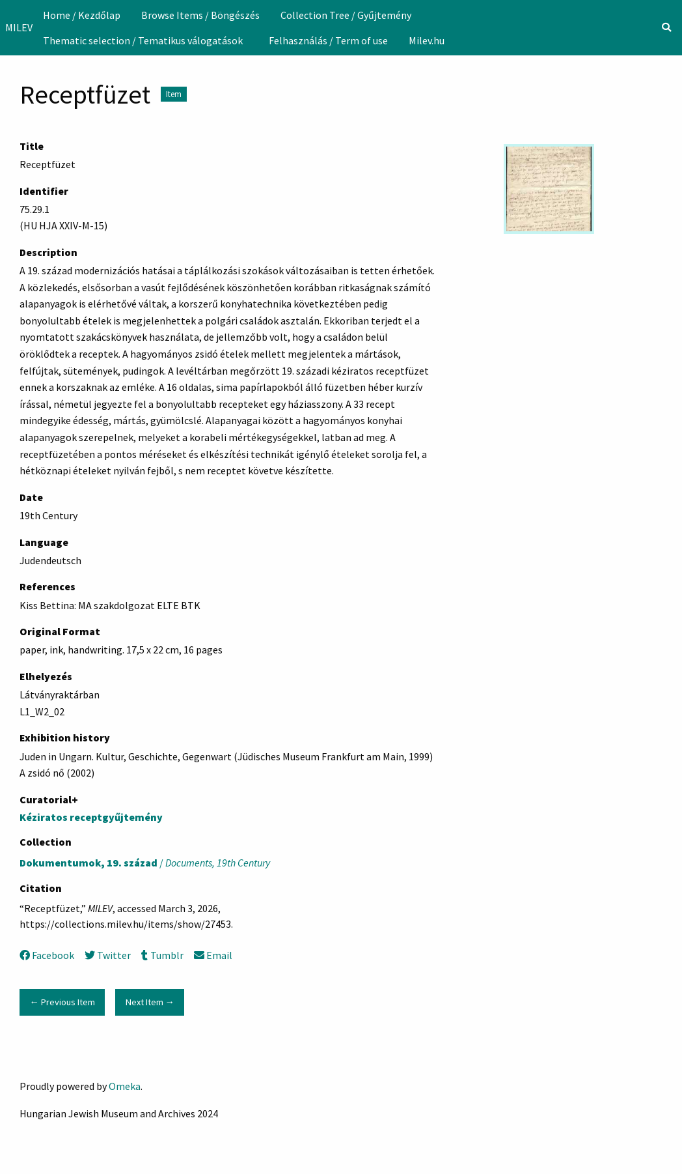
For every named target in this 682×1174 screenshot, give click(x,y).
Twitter (108, 955)
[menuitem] (82, 15)
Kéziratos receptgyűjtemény (91, 816)
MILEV (19, 27)
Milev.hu (426, 40)
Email (213, 955)
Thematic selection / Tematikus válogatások (143, 40)
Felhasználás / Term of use (328, 40)
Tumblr (162, 955)
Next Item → (150, 1002)
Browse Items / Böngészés (200, 14)
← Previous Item (61, 1002)
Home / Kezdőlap (81, 14)
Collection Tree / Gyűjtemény (345, 14)
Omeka (125, 1086)
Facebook (47, 955)
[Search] (666, 27)
